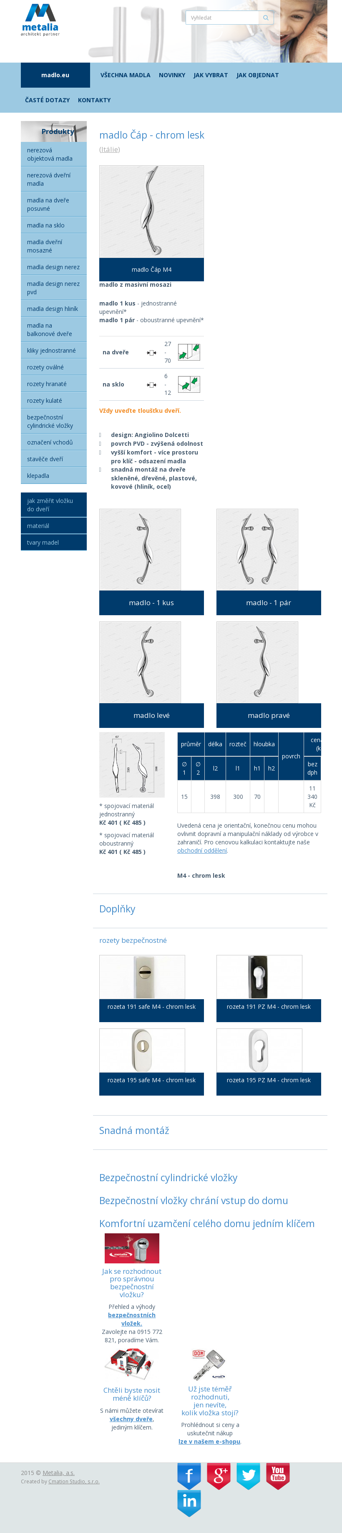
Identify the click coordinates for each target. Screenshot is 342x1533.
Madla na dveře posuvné (48, 204)
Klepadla (38, 476)
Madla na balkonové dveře (49, 329)
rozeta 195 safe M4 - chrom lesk (152, 1080)
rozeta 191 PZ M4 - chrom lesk (269, 1006)
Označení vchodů (50, 442)
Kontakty (94, 100)
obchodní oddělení (202, 850)
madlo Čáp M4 (151, 269)
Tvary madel (43, 542)
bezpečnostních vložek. (132, 1319)
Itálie (109, 149)
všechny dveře (131, 1419)
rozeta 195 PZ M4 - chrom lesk (269, 1080)
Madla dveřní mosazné (44, 246)
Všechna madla (126, 75)
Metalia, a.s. (59, 1473)
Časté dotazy (47, 100)
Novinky (172, 75)
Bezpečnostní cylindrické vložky (50, 421)
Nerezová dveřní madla (48, 179)
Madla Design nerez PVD (53, 288)
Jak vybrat (211, 75)
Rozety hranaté (47, 384)
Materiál (38, 526)
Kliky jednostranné (51, 350)
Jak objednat (257, 75)
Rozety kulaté (44, 400)
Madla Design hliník (52, 309)
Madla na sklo (46, 225)
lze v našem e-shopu (209, 1441)
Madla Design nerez (53, 267)
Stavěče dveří (45, 459)
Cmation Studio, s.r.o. (74, 1481)
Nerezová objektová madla (50, 154)
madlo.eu (55, 75)
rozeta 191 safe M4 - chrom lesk (152, 1006)
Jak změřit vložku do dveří (50, 505)
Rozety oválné (45, 367)
